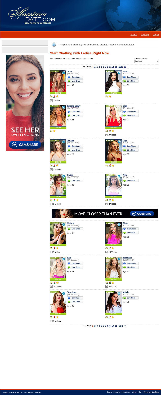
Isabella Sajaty (73, 106)
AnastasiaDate (14, 392)
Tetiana (70, 140)
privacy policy (137, 392)
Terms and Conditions (151, 392)
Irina (69, 258)
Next (121, 67)
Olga (125, 106)
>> (125, 67)
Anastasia (127, 258)
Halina (70, 175)
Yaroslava (71, 292)
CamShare (76, 77)
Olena (125, 223)
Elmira (126, 71)
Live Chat (76, 81)
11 (116, 67)
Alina (125, 175)
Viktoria (70, 223)
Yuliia (69, 71)
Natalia (126, 292)
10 (113, 67)
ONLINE (58, 93)
